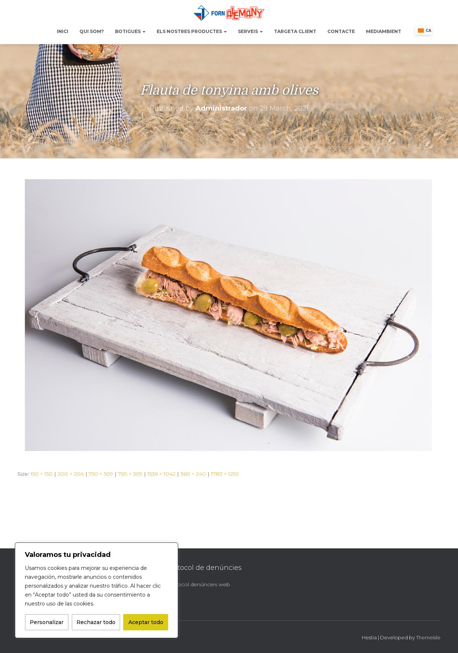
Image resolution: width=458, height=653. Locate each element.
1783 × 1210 (225, 473)
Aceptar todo (145, 622)
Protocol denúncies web (198, 584)
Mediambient (383, 31)
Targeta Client (295, 31)
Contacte (341, 31)
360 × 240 (193, 473)
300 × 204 (71, 473)
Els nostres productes (192, 31)
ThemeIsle (428, 637)
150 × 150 (41, 473)
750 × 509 (101, 473)
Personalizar (46, 622)
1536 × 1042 (161, 473)
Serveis (250, 31)
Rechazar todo (95, 622)
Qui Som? (91, 31)
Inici (62, 31)
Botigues (130, 31)
